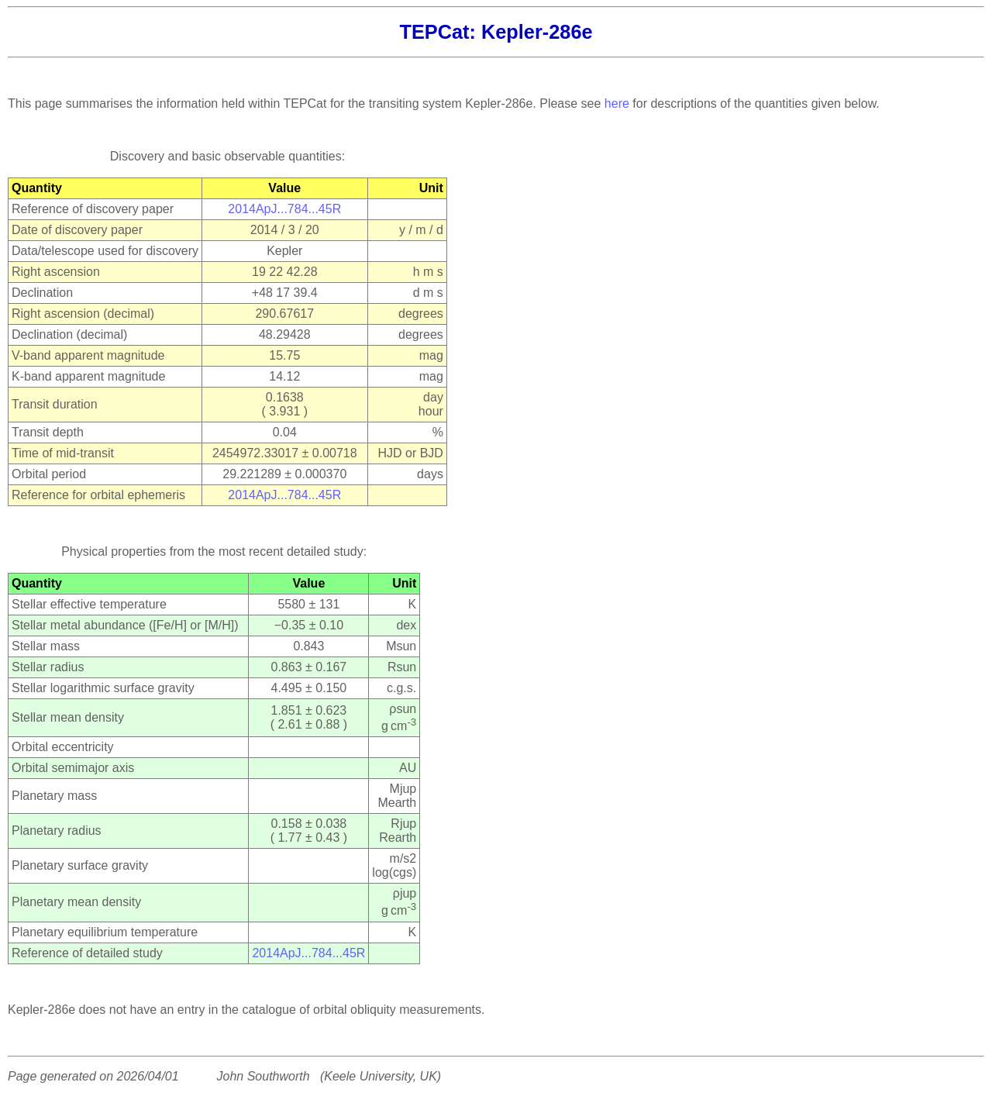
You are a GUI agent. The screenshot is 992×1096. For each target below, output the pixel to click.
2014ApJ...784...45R (284, 208)
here (616, 103)
